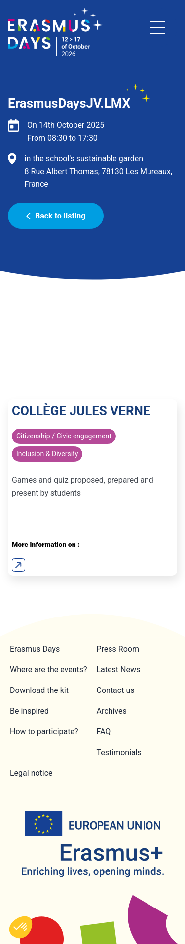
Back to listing (55, 215)
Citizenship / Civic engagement (63, 436)
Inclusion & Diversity (47, 454)
